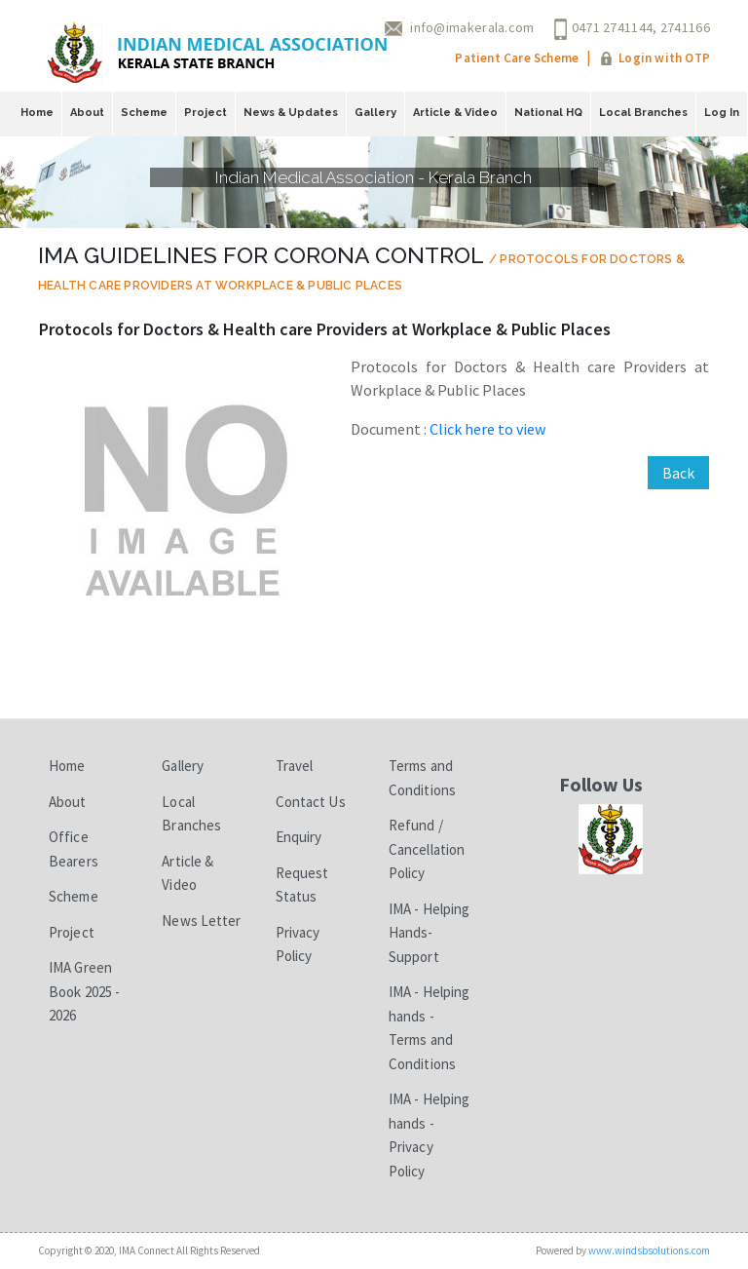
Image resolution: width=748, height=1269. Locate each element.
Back (678, 472)
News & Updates (290, 112)
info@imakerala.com (472, 27)
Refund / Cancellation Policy (427, 849)
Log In (721, 112)
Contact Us (311, 801)
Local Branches (643, 112)
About (87, 112)
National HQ (548, 112)
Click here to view (487, 429)
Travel (295, 765)
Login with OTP (664, 58)
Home (37, 112)
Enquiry (299, 836)
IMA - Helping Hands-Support (429, 933)
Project (205, 112)
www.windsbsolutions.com (649, 1250)
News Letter (201, 920)
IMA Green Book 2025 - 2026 (84, 991)
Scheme (144, 112)
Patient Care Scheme (517, 58)
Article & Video (455, 112)
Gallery (375, 112)
